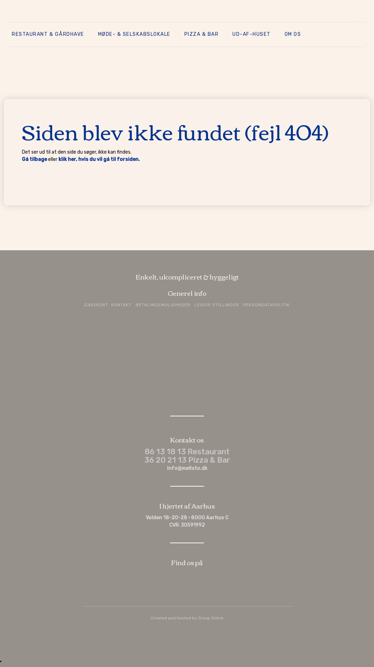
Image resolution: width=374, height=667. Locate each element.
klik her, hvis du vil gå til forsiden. (99, 159)
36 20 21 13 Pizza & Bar (187, 460)
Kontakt (121, 304)
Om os (293, 34)
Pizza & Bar (201, 34)
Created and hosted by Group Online (187, 618)
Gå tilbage (34, 159)
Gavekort (96, 304)
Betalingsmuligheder (163, 304)
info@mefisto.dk (187, 468)
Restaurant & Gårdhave (48, 34)
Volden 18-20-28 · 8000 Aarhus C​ (187, 518)
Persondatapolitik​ (266, 304)
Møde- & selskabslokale (134, 34)
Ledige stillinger (216, 304)
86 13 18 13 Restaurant (187, 451)
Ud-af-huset (251, 34)
